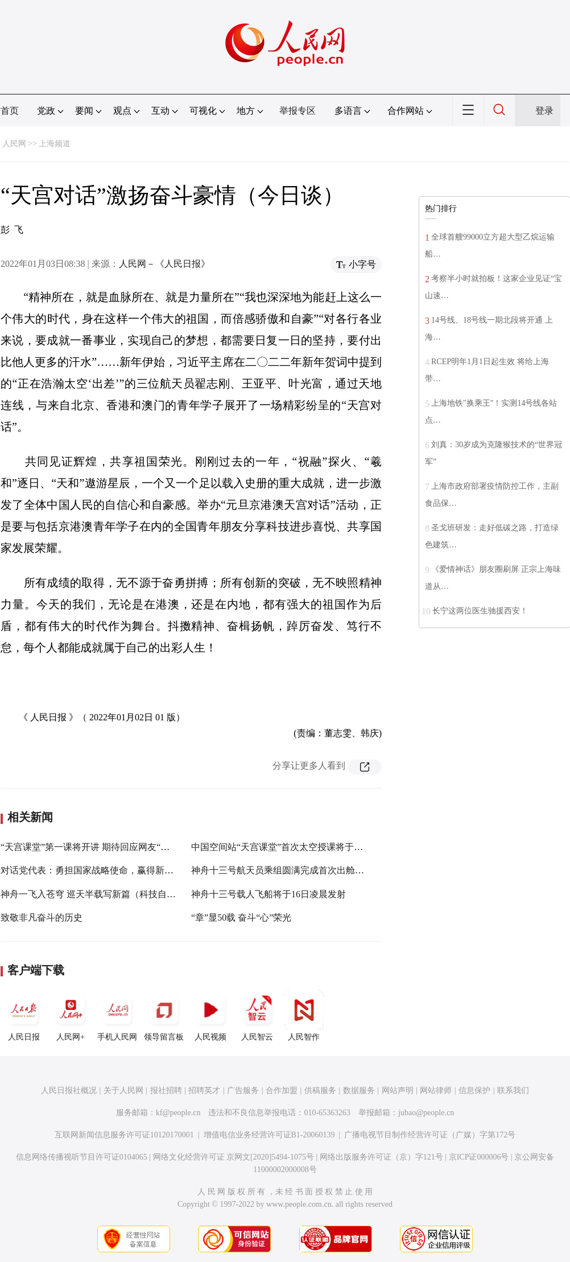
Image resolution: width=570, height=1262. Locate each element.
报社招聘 (166, 1090)
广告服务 (243, 1090)
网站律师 (436, 1090)
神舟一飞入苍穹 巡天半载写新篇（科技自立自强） (102, 894)
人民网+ (70, 1015)
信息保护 (474, 1090)
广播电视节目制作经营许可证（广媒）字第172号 (429, 1135)
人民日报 (24, 1015)
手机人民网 (117, 1015)
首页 (10, 111)
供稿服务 (320, 1090)
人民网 (14, 143)
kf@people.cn (178, 1112)
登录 (544, 111)
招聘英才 (204, 1090)
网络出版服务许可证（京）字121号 (381, 1157)
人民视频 (210, 1015)
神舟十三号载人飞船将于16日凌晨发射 (268, 894)
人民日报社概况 (69, 1090)
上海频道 (55, 143)
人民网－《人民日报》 (164, 264)
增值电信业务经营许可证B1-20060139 (269, 1135)
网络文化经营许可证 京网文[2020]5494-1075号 (234, 1157)
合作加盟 (282, 1090)
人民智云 (257, 1015)
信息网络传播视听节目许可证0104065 (81, 1157)
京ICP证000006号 (479, 1157)
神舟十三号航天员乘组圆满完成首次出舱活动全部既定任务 (309, 870)
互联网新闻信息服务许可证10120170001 (124, 1135)
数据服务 (359, 1090)
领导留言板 (164, 1015)
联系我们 (513, 1090)
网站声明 (398, 1090)
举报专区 (297, 111)
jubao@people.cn (426, 1112)
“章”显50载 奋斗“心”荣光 (241, 917)
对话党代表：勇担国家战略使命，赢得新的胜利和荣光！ (114, 870)
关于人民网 (123, 1090)
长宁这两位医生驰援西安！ (480, 611)
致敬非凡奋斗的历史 (41, 917)
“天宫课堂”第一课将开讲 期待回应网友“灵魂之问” (101, 847)
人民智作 (304, 1015)
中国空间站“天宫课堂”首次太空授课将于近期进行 (290, 847)
